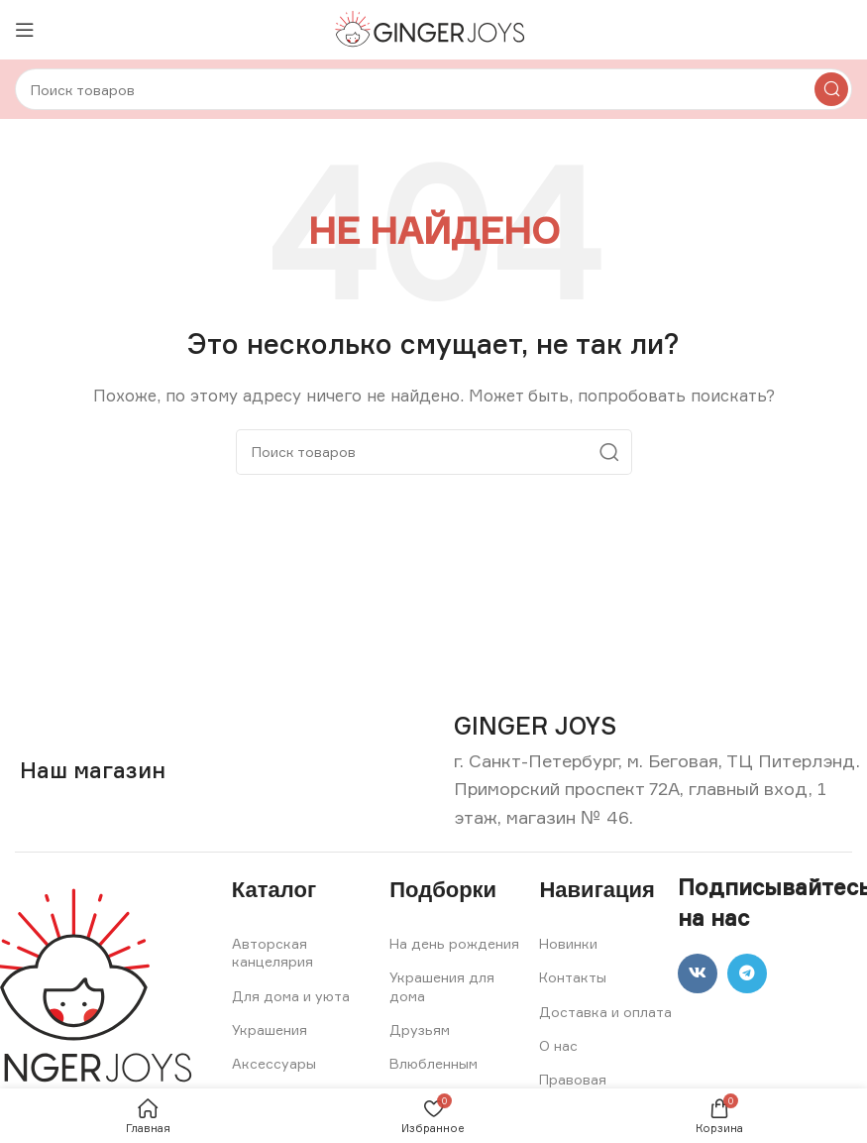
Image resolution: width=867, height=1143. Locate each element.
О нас (558, 1045)
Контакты (572, 977)
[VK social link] (697, 973)
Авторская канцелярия (272, 952)
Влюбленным (433, 1063)
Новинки (568, 943)
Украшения (269, 1029)
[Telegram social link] (747, 973)
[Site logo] (433, 28)
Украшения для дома (441, 986)
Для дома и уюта (291, 995)
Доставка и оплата (605, 1011)
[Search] (433, 89)
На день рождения (454, 943)
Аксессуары (274, 1063)
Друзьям (419, 1029)
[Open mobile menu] (25, 30)
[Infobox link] (535, 726)
